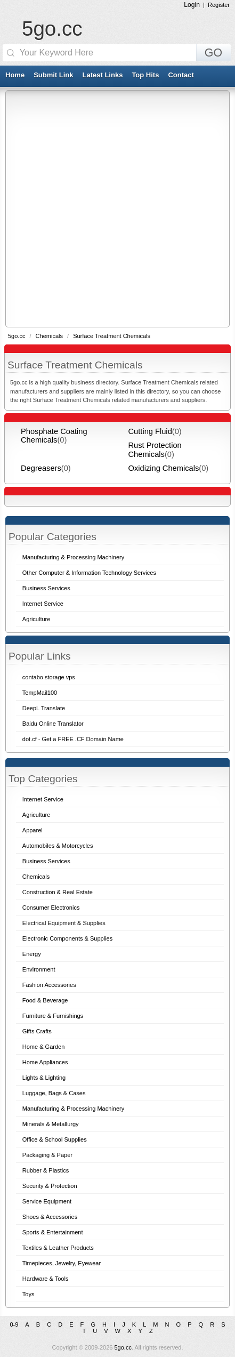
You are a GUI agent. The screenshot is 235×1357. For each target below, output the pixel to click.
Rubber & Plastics (45, 1170)
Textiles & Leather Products (58, 1247)
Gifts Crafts (37, 1031)
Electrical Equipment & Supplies (64, 923)
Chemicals (50, 336)
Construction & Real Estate (57, 892)
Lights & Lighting (44, 1077)
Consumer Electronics (51, 907)
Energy (31, 954)
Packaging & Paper (47, 1155)
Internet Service (42, 799)
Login (192, 5)
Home (15, 75)
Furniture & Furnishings (52, 1016)
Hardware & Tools (45, 1278)
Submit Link (53, 75)
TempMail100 (39, 692)
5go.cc (52, 28)
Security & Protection (49, 1186)
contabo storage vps (48, 677)
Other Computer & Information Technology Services (89, 572)
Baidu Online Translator (53, 723)
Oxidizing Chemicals (163, 468)
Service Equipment (46, 1201)
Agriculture (36, 815)
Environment (38, 969)
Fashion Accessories (49, 985)
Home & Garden (43, 1046)
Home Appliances (45, 1062)
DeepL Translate (43, 708)
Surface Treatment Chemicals (111, 336)
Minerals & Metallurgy (50, 1124)
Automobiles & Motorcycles (57, 845)
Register (219, 5)
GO (213, 52)
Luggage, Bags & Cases (54, 1093)
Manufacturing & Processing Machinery (73, 1108)
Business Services (46, 861)
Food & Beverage (45, 1000)
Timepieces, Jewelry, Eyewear (61, 1263)
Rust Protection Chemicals (155, 449)
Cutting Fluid (150, 431)
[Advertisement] (117, 208)
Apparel (32, 830)
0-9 (14, 1324)
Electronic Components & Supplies (67, 938)
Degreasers (41, 468)
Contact (180, 75)
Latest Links (103, 75)
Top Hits (145, 75)
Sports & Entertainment (52, 1232)
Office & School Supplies (54, 1139)
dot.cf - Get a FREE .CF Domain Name (73, 739)
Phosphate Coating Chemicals (54, 435)
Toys (28, 1294)
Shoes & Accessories (49, 1217)
